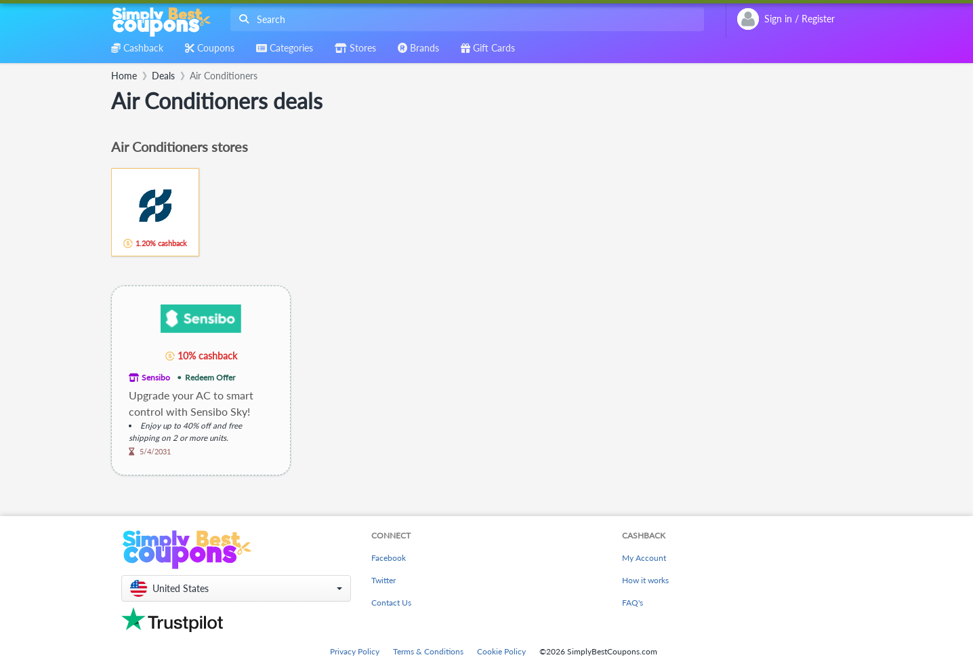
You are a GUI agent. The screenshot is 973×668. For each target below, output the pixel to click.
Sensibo (156, 377)
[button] (236, 588)
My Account (644, 558)
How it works (645, 580)
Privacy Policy (354, 651)
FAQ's (632, 602)
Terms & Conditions (428, 651)
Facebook (388, 558)
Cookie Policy (501, 651)
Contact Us (391, 602)
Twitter (383, 580)
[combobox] (464, 19)
